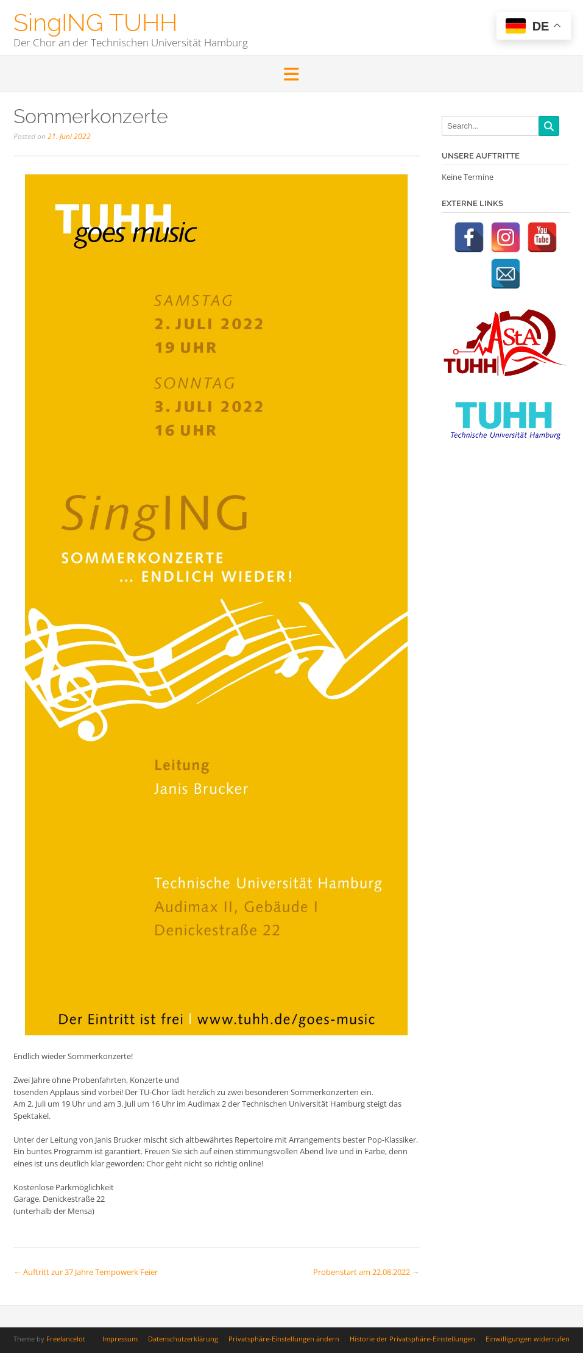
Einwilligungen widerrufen (528, 1339)
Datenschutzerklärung (183, 1339)
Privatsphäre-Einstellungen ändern (283, 1339)
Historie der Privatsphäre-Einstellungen (412, 1339)
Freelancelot (65, 1338)
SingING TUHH (95, 21)
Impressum (120, 1339)
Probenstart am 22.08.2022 (366, 1271)
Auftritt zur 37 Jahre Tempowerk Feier (85, 1271)
